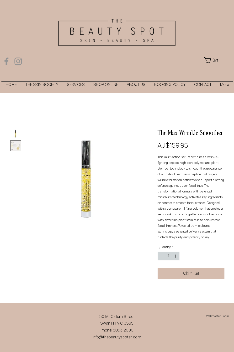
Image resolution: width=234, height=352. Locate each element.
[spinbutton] (168, 256)
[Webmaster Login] (217, 316)
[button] (217, 60)
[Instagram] (18, 61)
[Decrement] (161, 256)
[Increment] (176, 256)
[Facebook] (6, 61)
